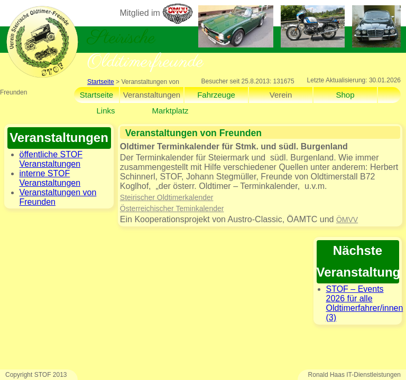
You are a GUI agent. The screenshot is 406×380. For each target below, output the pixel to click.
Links (105, 110)
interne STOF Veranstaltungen (50, 178)
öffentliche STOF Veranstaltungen (51, 159)
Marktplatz (170, 110)
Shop (345, 94)
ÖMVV (347, 219)
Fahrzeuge (216, 94)
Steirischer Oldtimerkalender (167, 197)
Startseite (100, 82)
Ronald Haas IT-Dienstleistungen (354, 374)
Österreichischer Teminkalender (172, 208)
